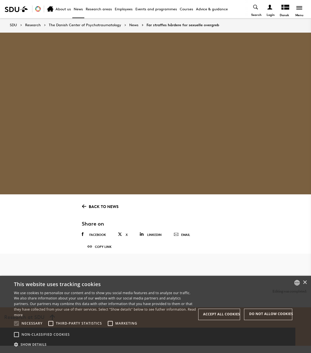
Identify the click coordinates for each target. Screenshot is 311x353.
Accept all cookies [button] (221, 314)
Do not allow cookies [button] (270, 313)
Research (33, 25)
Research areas (99, 9)
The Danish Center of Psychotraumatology (85, 25)
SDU (13, 25)
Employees (124, 9)
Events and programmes (156, 9)
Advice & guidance (212, 9)
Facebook (94, 234)
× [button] (305, 283)
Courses (186, 9)
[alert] (155, 314)
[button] (16, 323)
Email (182, 235)
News (78, 9)
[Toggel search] (255, 9)
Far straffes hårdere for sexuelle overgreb (183, 25)
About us (63, 9)
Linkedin (151, 234)
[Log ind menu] (269, 9)
